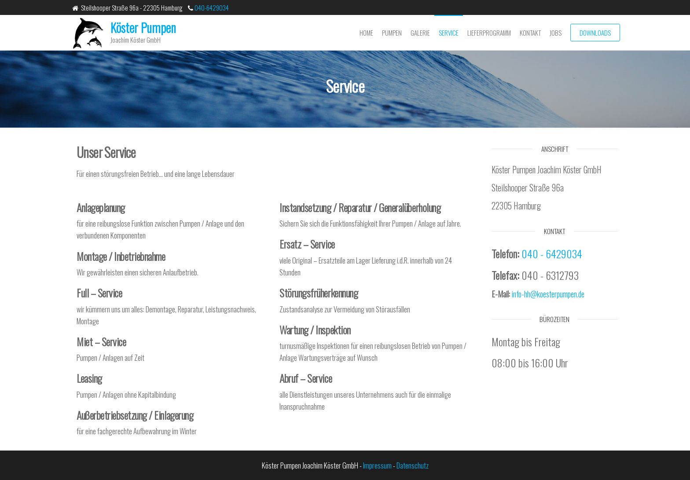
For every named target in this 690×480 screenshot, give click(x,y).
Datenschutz (412, 465)
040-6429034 (211, 7)
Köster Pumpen (143, 27)
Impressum (377, 465)
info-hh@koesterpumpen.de (548, 294)
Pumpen (392, 32)
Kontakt (530, 32)
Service (449, 32)
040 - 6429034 (551, 253)
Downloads (595, 32)
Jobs (556, 32)
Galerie (420, 32)
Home (366, 32)
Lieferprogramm (489, 32)
